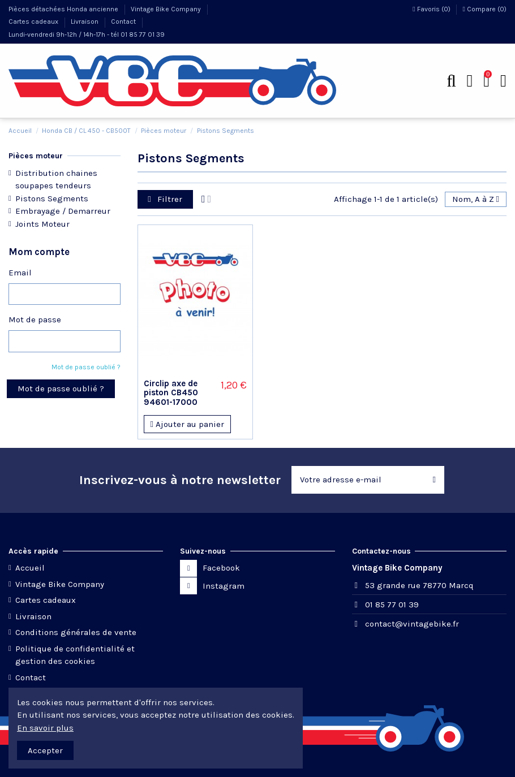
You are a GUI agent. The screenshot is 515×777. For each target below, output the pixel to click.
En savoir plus (45, 728)
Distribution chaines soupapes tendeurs (56, 179)
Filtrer (165, 199)
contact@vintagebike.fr (412, 624)
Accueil (30, 568)
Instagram (223, 586)
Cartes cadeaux (34, 21)
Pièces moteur (35, 156)
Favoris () (432, 9)
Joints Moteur (42, 224)
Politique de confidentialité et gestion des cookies (75, 655)
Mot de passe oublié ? (86, 367)
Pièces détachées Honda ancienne (64, 9)
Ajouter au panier (187, 424)
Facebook (221, 568)
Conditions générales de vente (75, 632)
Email (20, 272)
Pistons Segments (51, 198)
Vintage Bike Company (167, 9)
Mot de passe (34, 319)
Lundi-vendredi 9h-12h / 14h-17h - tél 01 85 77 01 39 (86, 34)
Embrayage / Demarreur (62, 211)
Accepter (45, 750)
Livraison (85, 21)
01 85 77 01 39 (392, 604)
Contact (124, 21)
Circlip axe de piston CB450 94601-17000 (171, 392)
